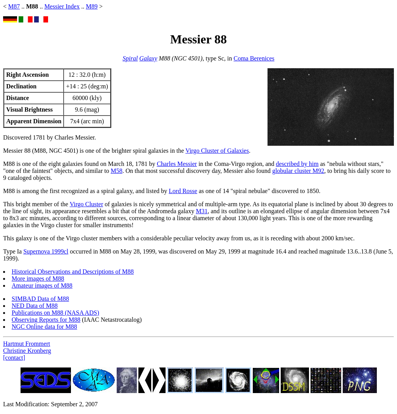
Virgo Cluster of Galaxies (217, 150)
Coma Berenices (253, 58)
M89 (91, 6)
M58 (116, 170)
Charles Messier (177, 163)
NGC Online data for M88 (44, 326)
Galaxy (148, 58)
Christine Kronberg (27, 350)
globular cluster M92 (298, 170)
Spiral (130, 58)
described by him (297, 163)
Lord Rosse (183, 191)
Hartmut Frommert (26, 343)
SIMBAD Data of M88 (40, 298)
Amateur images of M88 (42, 285)
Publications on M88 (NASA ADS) (55, 312)
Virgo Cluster (86, 204)
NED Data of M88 (35, 305)
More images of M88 (38, 278)
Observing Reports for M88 (46, 319)
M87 (14, 6)
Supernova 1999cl (45, 251)
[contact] (14, 357)
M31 (201, 211)
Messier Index (61, 6)
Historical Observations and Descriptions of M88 (73, 271)
